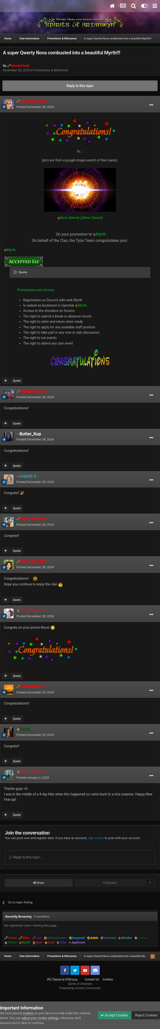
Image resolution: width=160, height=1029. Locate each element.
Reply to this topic (80, 86)
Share (38, 882)
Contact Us (92, 979)
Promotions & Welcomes (51, 70)
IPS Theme (54, 979)
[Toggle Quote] (15, 272)
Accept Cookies (114, 1015)
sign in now (96, 838)
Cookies (108, 979)
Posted (35, 107)
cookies (28, 1013)
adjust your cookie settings (40, 1018)
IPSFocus (71, 979)
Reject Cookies (145, 1015)
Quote (16, 380)
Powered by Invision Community (80, 988)
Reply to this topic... (26, 857)
